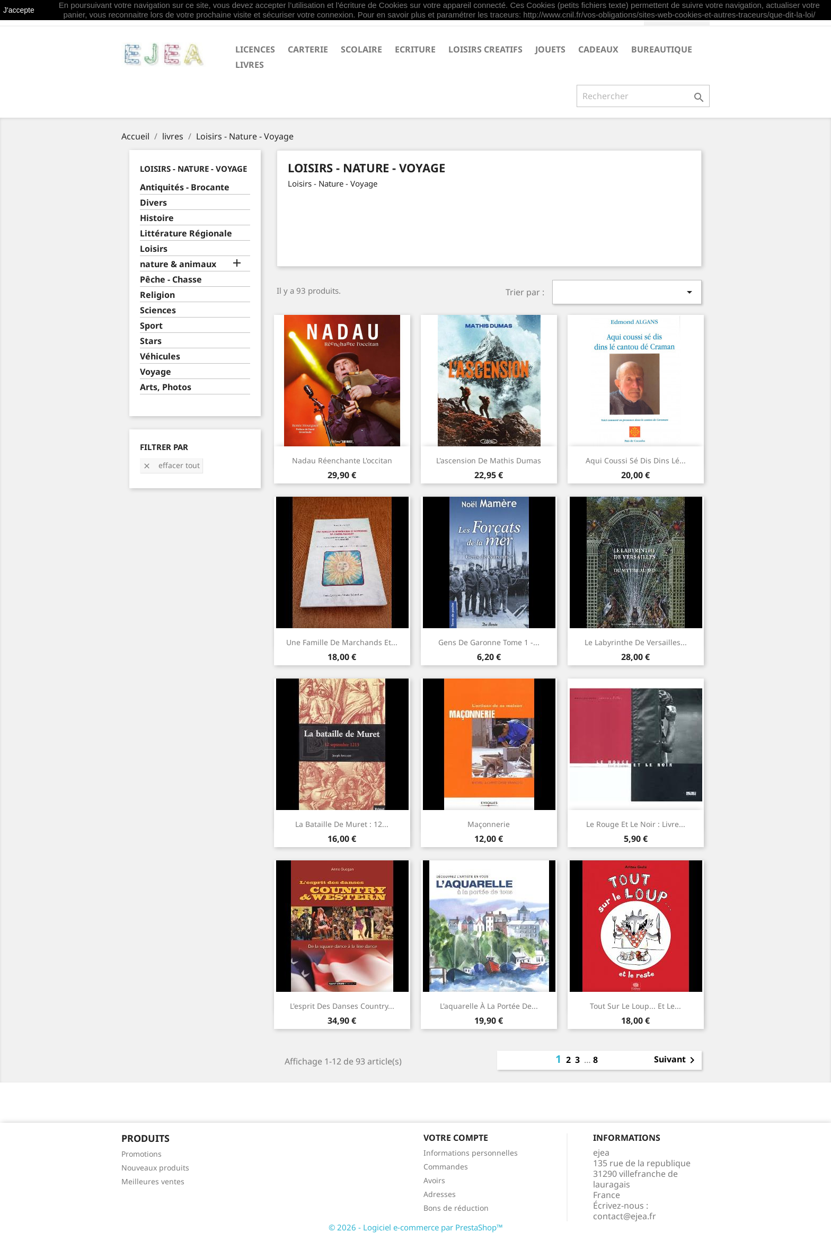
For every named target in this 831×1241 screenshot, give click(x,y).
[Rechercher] (643, 96)
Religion (157, 295)
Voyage (155, 371)
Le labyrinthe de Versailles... (636, 642)
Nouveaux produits (155, 1168)
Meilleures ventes (152, 1181)
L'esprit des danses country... (342, 1006)
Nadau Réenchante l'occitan (342, 460)
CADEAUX (598, 49)
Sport (151, 325)
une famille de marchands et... (341, 642)
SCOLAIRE (361, 49)
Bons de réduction (456, 1208)
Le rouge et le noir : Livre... (635, 824)
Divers (153, 202)
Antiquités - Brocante (184, 187)
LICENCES (255, 49)
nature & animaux (178, 264)
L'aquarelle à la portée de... (489, 1006)
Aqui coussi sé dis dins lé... (636, 460)
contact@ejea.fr (624, 1216)
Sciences (158, 310)
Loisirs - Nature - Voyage (193, 168)
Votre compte (455, 1137)
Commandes (445, 1166)
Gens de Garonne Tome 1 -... (489, 642)
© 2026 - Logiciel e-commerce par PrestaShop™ (416, 1227)
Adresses (439, 1194)
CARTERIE (308, 49)
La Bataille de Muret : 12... (341, 824)
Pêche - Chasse (171, 279)
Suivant (676, 1060)
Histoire (157, 218)
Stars (151, 341)
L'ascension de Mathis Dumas (488, 460)
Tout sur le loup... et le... (635, 1006)
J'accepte (18, 10)
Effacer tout (171, 465)
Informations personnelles (470, 1153)
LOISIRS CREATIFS (485, 49)
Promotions (141, 1154)
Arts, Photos (165, 387)
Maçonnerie (488, 824)
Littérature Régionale (186, 233)
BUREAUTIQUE (661, 49)
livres (249, 65)
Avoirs (434, 1180)
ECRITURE (415, 49)
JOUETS (550, 49)
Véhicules (160, 356)
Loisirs (153, 248)
